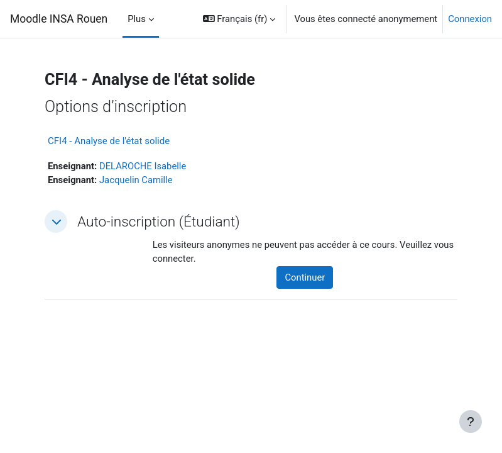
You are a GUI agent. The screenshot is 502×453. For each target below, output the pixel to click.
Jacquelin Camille (136, 180)
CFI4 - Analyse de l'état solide (109, 141)
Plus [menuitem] (137, 19)
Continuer (305, 277)
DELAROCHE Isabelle (142, 166)
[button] (239, 19)
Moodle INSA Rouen (58, 19)
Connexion (470, 19)
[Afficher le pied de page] (470, 421)
